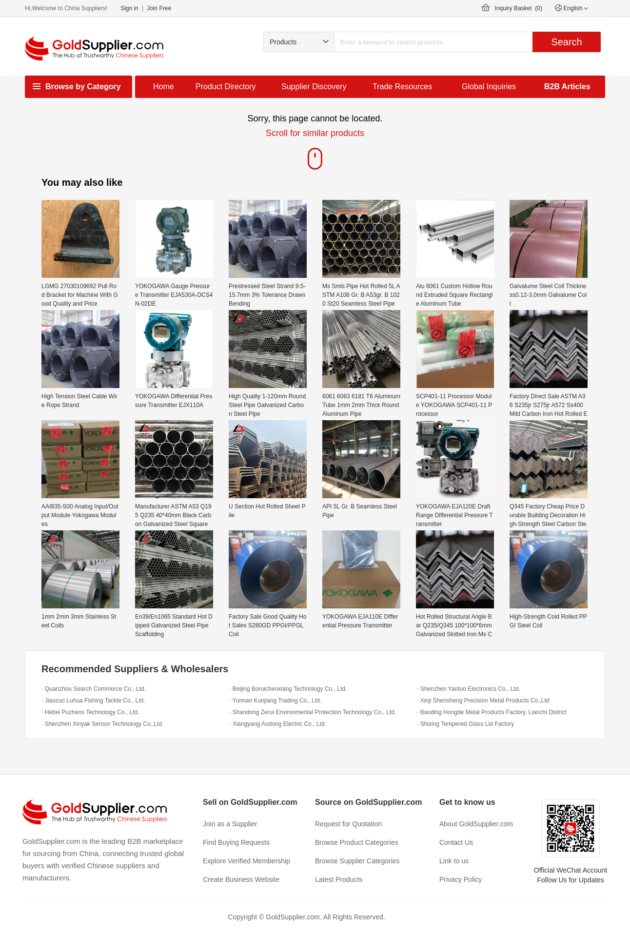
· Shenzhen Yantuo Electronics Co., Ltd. (468, 688)
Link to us (454, 861)
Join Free (159, 8)
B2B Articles (567, 86)
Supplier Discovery (313, 86)
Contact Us (456, 842)
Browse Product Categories (356, 842)
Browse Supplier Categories (357, 861)
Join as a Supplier (230, 824)
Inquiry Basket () (518, 8)
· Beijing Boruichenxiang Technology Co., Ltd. (288, 688)
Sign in (129, 8)
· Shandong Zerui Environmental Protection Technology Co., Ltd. (312, 712)
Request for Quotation (348, 824)
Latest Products (338, 879)
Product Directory (226, 86)
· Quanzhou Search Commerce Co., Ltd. (93, 688)
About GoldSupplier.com (476, 824)
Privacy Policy (460, 879)
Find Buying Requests (236, 842)
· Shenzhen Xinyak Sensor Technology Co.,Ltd (101, 724)
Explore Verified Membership (246, 861)
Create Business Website (241, 879)
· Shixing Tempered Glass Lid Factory (465, 724)
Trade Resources (402, 86)
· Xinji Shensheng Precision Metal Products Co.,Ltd (483, 700)
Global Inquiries (489, 86)
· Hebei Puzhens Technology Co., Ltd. (90, 712)
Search (566, 42)
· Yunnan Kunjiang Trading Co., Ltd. (275, 700)
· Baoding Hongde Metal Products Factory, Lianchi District (492, 712)
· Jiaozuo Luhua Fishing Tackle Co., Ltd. (93, 700)
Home (163, 86)
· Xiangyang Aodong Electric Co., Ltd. (277, 724)
